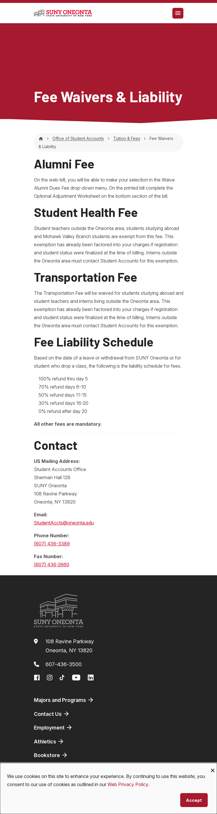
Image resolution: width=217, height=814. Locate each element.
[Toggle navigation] (177, 13)
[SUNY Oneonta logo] (63, 13)
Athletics (49, 741)
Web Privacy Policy (127, 784)
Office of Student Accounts (78, 138)
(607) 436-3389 (52, 544)
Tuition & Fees (126, 138)
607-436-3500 (63, 664)
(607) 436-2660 (51, 564)
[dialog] (108, 788)
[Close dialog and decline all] (212, 766)
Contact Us (52, 713)
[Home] (41, 138)
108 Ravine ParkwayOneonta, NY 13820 (69, 646)
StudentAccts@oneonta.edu (64, 523)
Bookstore (51, 755)
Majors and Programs (64, 699)
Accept (194, 800)
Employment (53, 727)
